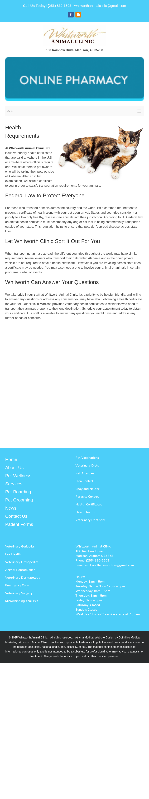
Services (13, 483)
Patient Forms (19, 524)
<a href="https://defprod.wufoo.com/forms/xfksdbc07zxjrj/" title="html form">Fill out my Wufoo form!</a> (74, 382)
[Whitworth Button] (74, 79)
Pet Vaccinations (87, 458)
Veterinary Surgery (18, 593)
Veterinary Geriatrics (20, 546)
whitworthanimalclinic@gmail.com (100, 6)
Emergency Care (17, 585)
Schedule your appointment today (105, 308)
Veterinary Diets (87, 465)
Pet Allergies (84, 473)
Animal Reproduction (20, 570)
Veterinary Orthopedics (22, 562)
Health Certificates (88, 504)
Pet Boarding (18, 491)
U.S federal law (132, 217)
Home (11, 459)
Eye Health (13, 554)
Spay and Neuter (87, 489)
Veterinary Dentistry (90, 520)
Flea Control (84, 481)
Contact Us (16, 516)
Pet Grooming (19, 500)
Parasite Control (87, 497)
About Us (14, 467)
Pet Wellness (18, 475)
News (10, 508)
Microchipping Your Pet (21, 601)
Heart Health (84, 512)
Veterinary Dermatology (22, 578)
